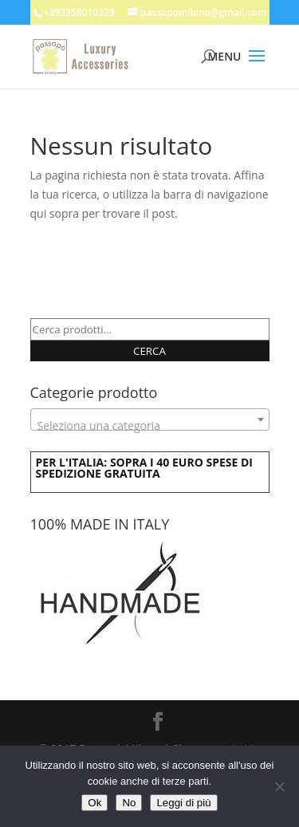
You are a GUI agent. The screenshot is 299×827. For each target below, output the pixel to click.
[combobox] (149, 419)
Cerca (149, 351)
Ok (94, 803)
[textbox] (150, 426)
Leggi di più (183, 803)
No (129, 803)
